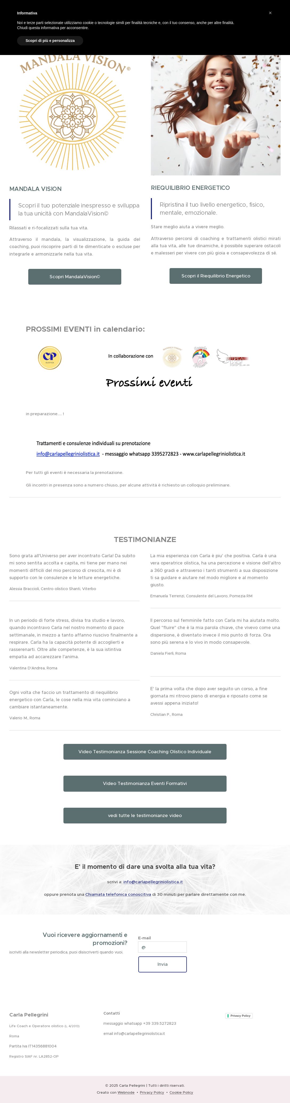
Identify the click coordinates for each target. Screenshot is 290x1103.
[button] (270, 13)
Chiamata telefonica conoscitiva (118, 894)
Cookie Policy (181, 1092)
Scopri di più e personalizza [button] (50, 40)
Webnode (126, 1092)
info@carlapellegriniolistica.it (153, 881)
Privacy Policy (241, 1015)
